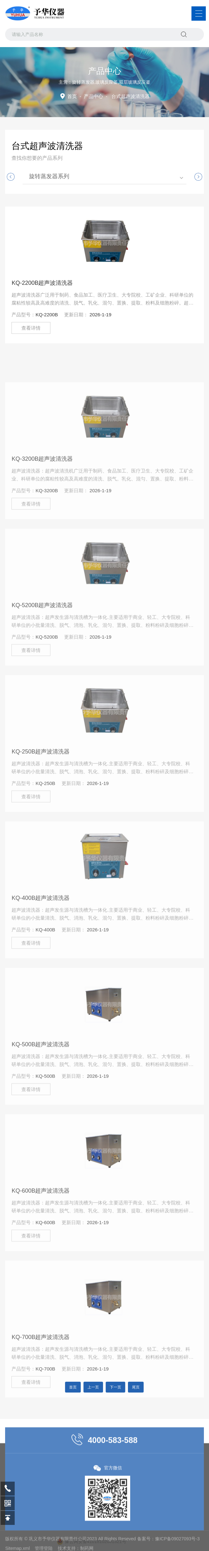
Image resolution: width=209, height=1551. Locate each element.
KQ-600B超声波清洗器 (40, 1237)
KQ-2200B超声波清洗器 (42, 283)
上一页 (97, 1387)
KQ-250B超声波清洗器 (40, 798)
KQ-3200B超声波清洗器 (42, 505)
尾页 (127, 1387)
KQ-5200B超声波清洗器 (42, 652)
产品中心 (93, 96)
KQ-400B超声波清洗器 (40, 944)
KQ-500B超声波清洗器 (40, 1091)
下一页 (112, 1387)
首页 (72, 96)
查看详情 (31, 328)
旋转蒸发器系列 (49, 176)
